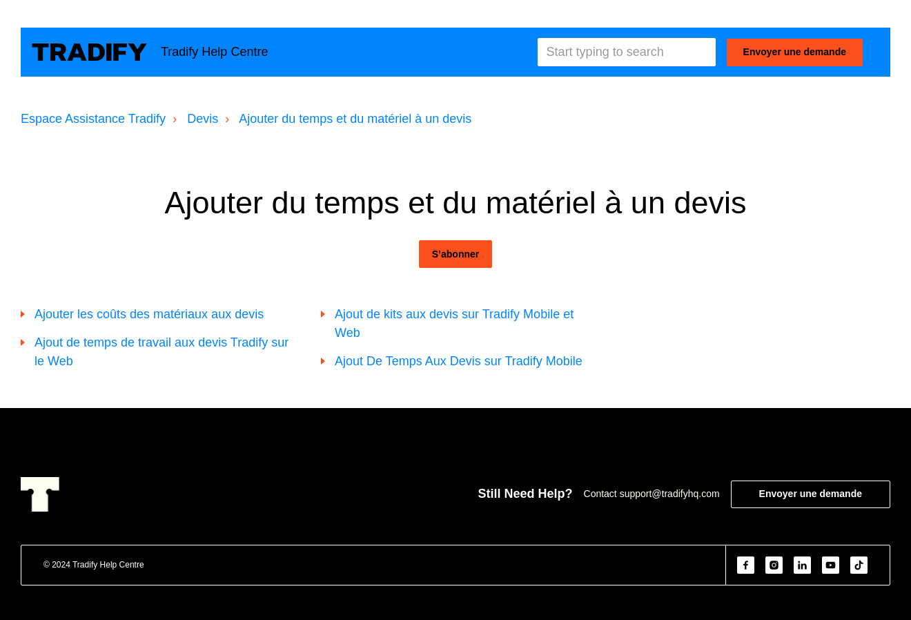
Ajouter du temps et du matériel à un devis (355, 119)
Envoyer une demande (794, 51)
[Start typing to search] (627, 52)
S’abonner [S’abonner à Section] (455, 254)
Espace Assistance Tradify (93, 119)
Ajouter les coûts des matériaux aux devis (149, 314)
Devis (202, 119)
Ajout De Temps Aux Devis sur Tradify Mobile (458, 361)
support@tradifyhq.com (670, 493)
